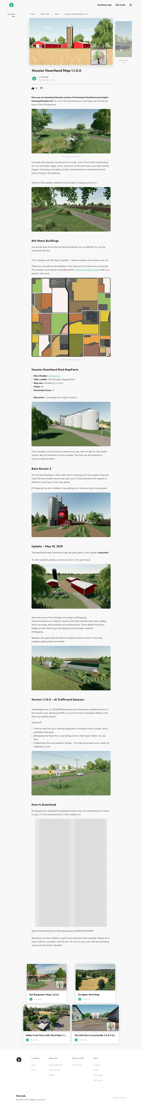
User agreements (56, 1065)
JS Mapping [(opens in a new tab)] (54, 376)
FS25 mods (98, 1080)
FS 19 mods (76, 1065)
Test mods (120, 5)
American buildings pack (87, 270)
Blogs (33, 1065)
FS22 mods (98, 1075)
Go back (11, 14)
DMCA (51, 1075)
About (33, 1070)
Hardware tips (104, 5)
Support (97, 1065)
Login (96, 1070)
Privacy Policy (54, 1070)
